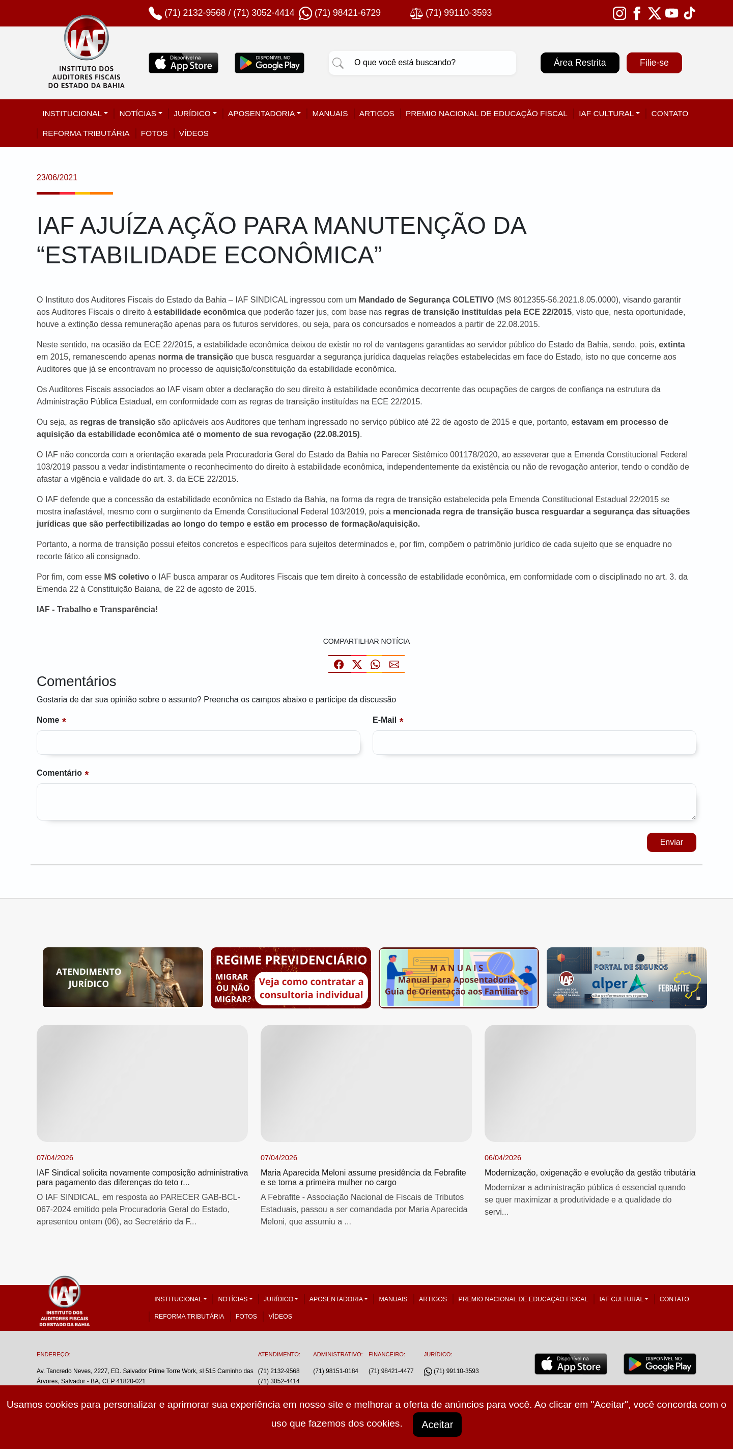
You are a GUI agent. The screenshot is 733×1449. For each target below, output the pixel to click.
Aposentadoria (261, 113)
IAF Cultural (606, 113)
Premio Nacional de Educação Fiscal (487, 113)
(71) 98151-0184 (335, 1371)
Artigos (376, 113)
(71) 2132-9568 (194, 13)
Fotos (154, 133)
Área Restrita (580, 63)
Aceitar (437, 1424)
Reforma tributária (85, 133)
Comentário (59, 773)
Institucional (72, 113)
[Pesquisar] (338, 62)
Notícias (137, 113)
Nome (48, 720)
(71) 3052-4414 (263, 13)
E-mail (385, 720)
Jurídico (192, 113)
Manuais (330, 113)
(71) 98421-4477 (391, 1371)
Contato (670, 113)
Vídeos (194, 133)
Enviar (671, 842)
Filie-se (654, 63)
